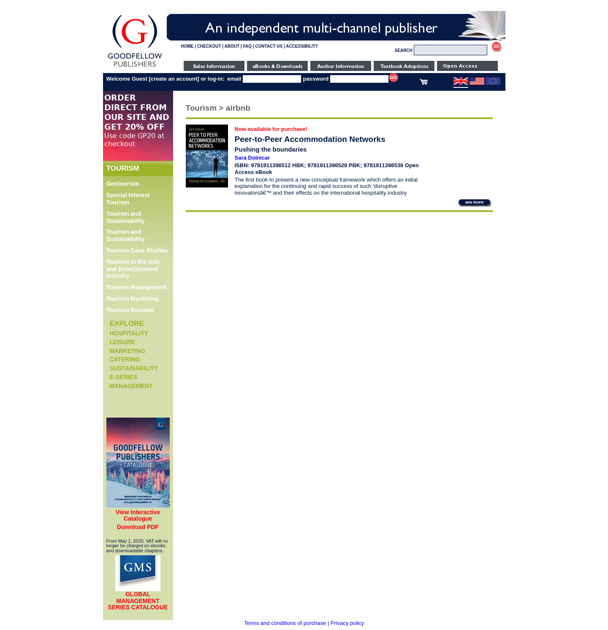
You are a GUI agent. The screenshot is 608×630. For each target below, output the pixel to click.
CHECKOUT (209, 46)
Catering (125, 359)
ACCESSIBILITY (302, 46)
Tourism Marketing (132, 298)
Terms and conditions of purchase (285, 623)
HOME (187, 46)
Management (131, 386)
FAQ (247, 46)
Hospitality (129, 333)
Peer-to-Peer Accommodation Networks (310, 139)
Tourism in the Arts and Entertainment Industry (133, 269)
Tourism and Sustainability (125, 217)
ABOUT (232, 46)
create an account (174, 79)
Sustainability (134, 368)
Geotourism (123, 183)
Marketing (128, 351)
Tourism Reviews (130, 310)
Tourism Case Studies (137, 250)
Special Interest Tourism (128, 199)
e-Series (123, 377)
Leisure (123, 342)
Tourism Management (136, 287)
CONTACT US (268, 46)
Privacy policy (347, 623)
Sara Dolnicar (252, 158)
